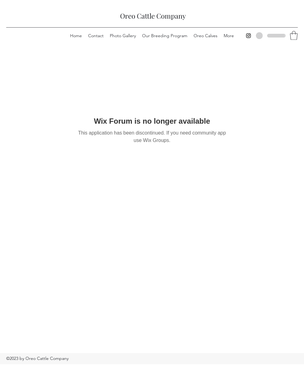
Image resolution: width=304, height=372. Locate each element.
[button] (293, 35)
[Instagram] (248, 36)
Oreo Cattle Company (153, 15)
